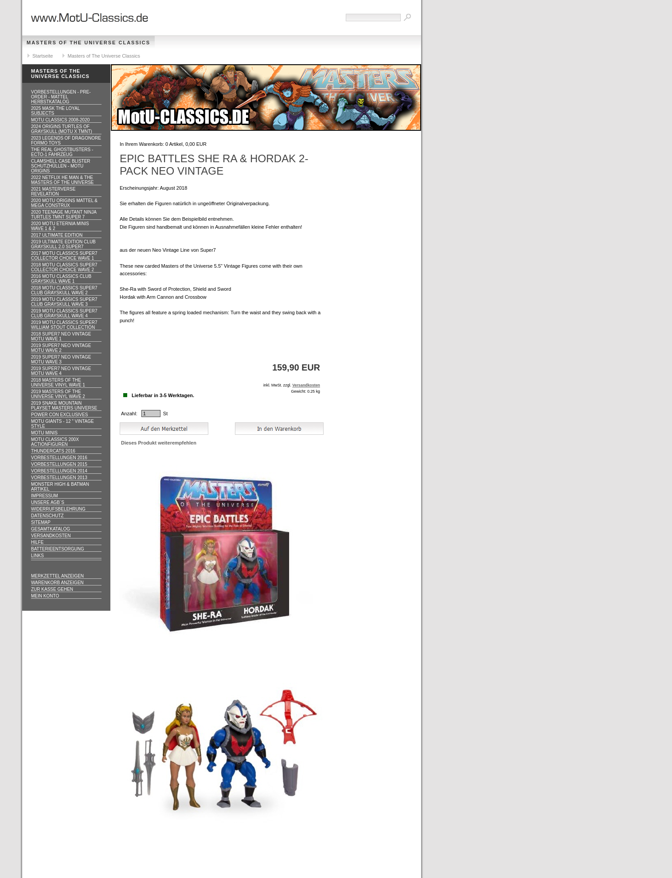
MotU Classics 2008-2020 (60, 119)
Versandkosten (50, 535)
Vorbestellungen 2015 (59, 464)
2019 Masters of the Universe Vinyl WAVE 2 (58, 394)
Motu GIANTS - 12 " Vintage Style (62, 424)
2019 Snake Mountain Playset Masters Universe (64, 405)
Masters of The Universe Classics (88, 42)
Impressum (44, 495)
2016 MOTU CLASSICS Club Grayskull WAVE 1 (61, 279)
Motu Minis (44, 432)
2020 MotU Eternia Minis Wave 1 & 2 (60, 226)
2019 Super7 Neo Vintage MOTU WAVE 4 (61, 371)
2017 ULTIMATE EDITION (56, 235)
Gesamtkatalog (50, 529)
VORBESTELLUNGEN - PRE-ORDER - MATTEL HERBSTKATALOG (60, 97)
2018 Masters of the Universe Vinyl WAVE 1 (58, 382)
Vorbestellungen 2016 (59, 457)
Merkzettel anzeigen (57, 576)
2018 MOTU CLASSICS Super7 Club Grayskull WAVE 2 (64, 290)
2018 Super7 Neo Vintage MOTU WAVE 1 (61, 336)
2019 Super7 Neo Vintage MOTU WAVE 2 (61, 348)
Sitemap (41, 522)
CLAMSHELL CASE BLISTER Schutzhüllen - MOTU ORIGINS (60, 166)
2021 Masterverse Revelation (53, 191)
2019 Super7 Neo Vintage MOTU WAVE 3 (61, 359)
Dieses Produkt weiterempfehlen (158, 442)
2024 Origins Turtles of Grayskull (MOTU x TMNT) (61, 129)
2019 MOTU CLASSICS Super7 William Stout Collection (64, 325)
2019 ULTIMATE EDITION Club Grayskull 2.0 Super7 (63, 244)
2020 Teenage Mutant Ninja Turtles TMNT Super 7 (64, 214)
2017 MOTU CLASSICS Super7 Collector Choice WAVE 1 (64, 256)
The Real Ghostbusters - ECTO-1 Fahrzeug (62, 152)
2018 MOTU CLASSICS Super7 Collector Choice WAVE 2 (64, 267)
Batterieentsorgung (57, 548)
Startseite (42, 56)
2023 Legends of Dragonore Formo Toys (66, 140)
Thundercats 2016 (53, 451)
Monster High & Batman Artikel (60, 487)
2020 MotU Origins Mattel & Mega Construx (64, 203)
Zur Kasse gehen (52, 589)
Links (37, 555)
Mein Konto (45, 595)
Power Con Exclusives (59, 414)
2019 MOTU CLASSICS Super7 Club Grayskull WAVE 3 (64, 302)
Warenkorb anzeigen (57, 582)
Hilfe (37, 542)
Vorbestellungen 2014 (59, 470)
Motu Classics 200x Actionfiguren (55, 442)
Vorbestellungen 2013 (59, 477)
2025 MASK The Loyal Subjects (55, 111)
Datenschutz (47, 515)
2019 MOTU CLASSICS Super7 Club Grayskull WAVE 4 (64, 313)
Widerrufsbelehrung (58, 509)
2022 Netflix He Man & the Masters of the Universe (62, 180)
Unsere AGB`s (47, 502)
